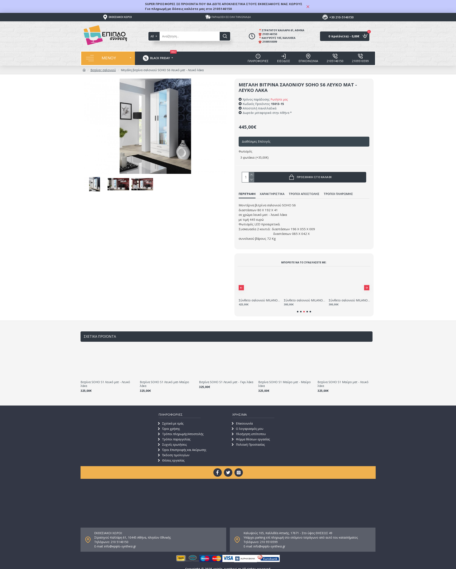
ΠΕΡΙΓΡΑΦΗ (247, 194)
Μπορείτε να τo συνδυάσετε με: (304, 257)
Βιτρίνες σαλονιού (103, 70)
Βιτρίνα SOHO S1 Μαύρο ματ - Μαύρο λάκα (284, 379)
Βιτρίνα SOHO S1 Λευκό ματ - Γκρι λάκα (226, 377)
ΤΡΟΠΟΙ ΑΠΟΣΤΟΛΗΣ (304, 194)
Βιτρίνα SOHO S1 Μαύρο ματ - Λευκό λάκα (343, 379)
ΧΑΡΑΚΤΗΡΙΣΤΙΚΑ (272, 194)
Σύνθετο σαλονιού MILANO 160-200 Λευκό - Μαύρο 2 (349, 295)
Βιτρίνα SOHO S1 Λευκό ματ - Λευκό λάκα (105, 379)
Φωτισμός (245, 151)
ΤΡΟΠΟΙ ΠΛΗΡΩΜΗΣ (338, 194)
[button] (241, 282)
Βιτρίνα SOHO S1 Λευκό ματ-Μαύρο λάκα (164, 379)
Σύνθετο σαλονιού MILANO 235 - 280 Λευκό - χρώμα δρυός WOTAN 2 (259, 295)
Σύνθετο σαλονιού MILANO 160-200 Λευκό (304, 295)
